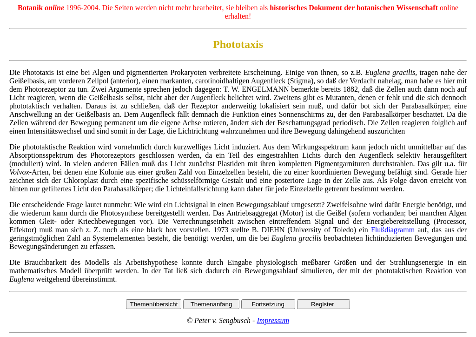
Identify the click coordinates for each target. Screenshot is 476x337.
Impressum (273, 320)
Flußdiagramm (393, 230)
